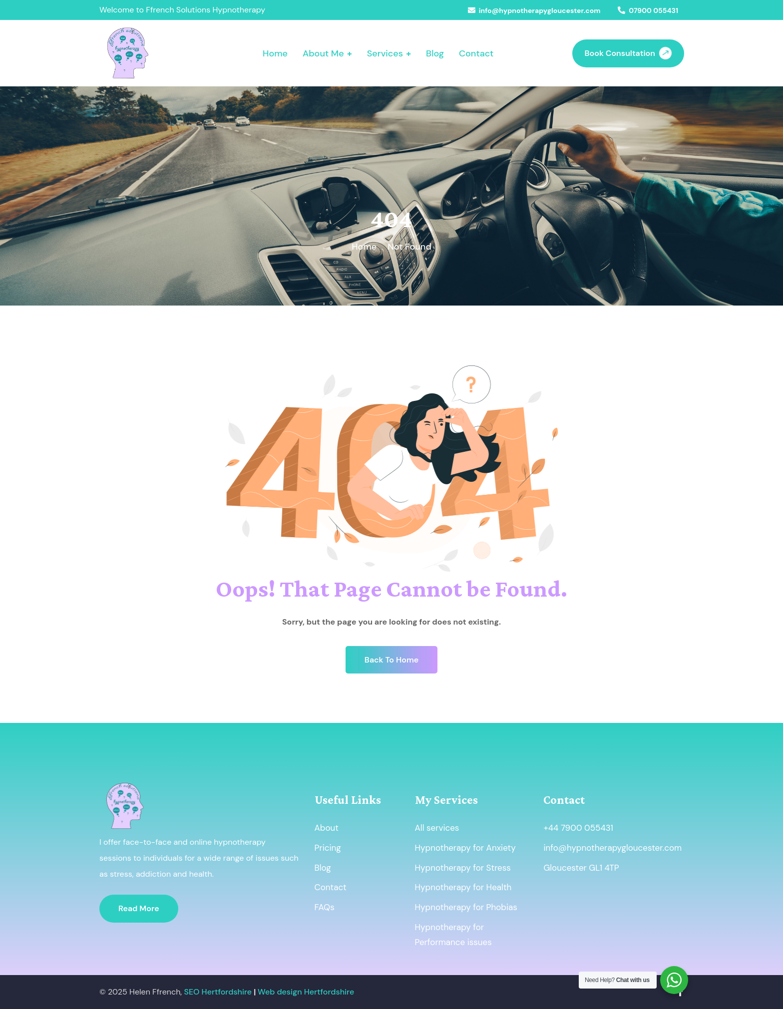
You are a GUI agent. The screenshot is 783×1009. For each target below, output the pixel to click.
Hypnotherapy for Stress (463, 867)
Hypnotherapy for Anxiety (465, 847)
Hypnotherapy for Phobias (466, 907)
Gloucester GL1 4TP (581, 867)
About (327, 827)
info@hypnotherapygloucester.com (540, 10)
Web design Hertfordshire (306, 992)
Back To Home (391, 660)
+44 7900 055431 (578, 827)
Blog (323, 867)
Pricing (328, 847)
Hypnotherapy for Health (463, 887)
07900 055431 (653, 10)
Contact (331, 887)
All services (437, 827)
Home (364, 247)
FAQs (325, 907)
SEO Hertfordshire (218, 992)
